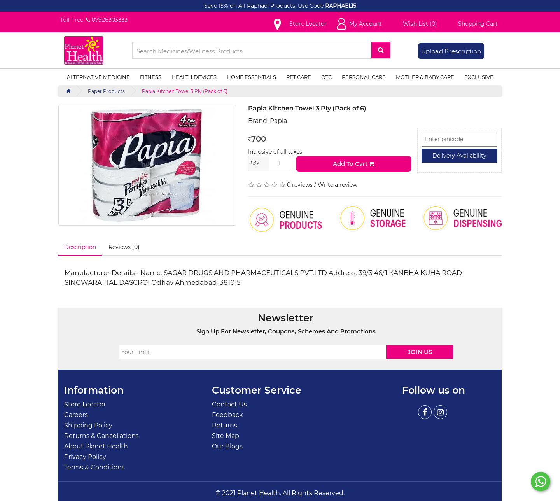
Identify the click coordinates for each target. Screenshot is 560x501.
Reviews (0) (124, 246)
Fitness (150, 77)
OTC (326, 77)
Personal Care (364, 77)
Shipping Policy (88, 425)
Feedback (227, 415)
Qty (255, 162)
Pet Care (298, 77)
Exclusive (479, 77)
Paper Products (106, 91)
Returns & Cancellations (101, 436)
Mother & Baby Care (425, 77)
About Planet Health (96, 446)
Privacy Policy (85, 457)
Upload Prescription (451, 51)
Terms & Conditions (94, 467)
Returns (224, 425)
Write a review (337, 184)
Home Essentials (251, 77)
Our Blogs (227, 446)
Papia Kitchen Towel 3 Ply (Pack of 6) (185, 91)
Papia (278, 120)
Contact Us (229, 404)
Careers (76, 415)
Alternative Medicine (98, 77)
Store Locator (85, 404)
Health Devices (194, 77)
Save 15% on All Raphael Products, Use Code (264, 5)
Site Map (225, 436)
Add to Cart (353, 163)
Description (80, 246)
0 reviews (300, 184)
